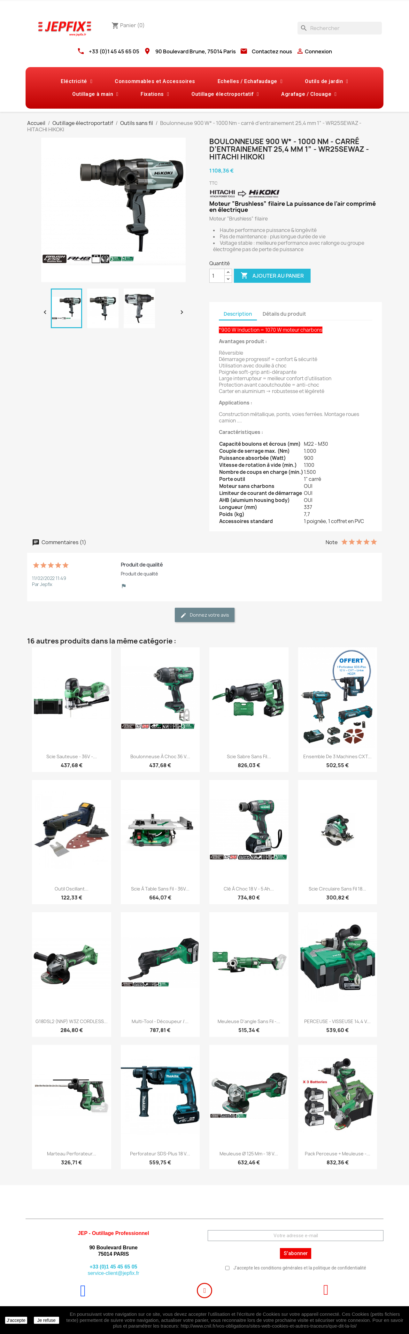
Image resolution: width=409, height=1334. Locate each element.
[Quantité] (217, 276)
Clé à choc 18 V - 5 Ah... (249, 889)
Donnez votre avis (204, 615)
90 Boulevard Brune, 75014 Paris (195, 51)
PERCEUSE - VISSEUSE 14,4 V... (337, 1021)
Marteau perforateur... (71, 1154)
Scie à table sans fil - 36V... (160, 889)
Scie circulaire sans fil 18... (337, 889)
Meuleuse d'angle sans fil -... (249, 1021)
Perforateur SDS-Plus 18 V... (160, 1154)
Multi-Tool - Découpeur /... (160, 1021)
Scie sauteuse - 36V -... (71, 756)
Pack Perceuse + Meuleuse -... (337, 1154)
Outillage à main (95, 94)
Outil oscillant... (72, 889)
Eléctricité (76, 81)
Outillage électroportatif (225, 94)
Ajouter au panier (272, 276)
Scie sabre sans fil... (249, 756)
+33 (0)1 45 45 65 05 (114, 51)
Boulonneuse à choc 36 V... (160, 756)
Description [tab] (238, 314)
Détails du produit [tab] (284, 314)
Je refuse (46, 1320)
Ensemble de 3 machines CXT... (337, 756)
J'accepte (16, 1320)
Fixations (155, 94)
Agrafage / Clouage (308, 94)
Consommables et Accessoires (155, 81)
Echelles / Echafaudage (250, 81)
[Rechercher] (339, 28)
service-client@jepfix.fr (113, 1273)
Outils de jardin (326, 81)
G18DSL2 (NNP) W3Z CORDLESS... (71, 1021)
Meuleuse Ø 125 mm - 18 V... (249, 1154)
